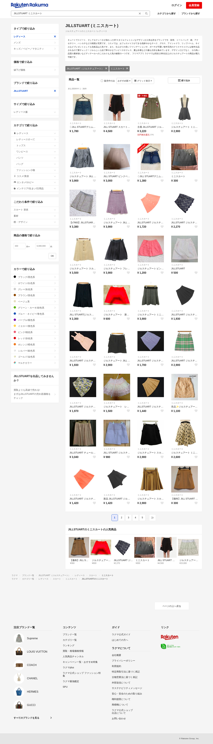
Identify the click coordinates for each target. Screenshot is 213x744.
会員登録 (194, 5)
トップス (36, 145)
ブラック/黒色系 (35, 277)
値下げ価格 (35, 70)
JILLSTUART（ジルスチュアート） (87, 68)
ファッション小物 (36, 170)
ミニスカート (119, 68)
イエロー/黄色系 (35, 326)
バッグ (36, 164)
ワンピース (36, 151)
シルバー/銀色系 (35, 350)
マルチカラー (35, 362)
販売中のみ (108, 81)
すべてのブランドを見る (26, 717)
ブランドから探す (190, 13)
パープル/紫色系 (35, 320)
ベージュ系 (35, 301)
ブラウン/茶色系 (35, 295)
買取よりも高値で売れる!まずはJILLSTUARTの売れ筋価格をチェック (35, 394)
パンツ (36, 157)
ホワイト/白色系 (35, 283)
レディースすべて (36, 139)
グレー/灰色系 (35, 289)
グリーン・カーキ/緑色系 (35, 307)
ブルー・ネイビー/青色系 (35, 313)
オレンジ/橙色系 (35, 344)
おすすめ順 (124, 81)
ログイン (176, 5)
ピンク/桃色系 (35, 332)
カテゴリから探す (166, 13)
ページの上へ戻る (171, 606)
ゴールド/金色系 (35, 356)
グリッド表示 (143, 81)
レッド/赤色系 (35, 338)
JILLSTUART (35, 91)
